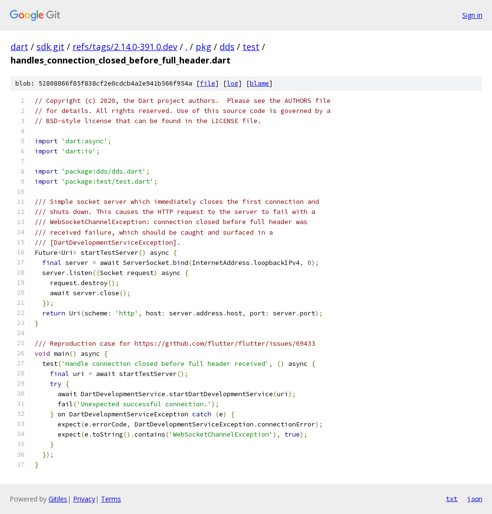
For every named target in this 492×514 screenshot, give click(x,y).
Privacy (84, 498)
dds (227, 46)
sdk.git (50, 46)
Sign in (472, 15)
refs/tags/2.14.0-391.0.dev (125, 46)
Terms (111, 498)
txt (451, 498)
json (474, 498)
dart (19, 46)
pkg (203, 46)
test (251, 46)
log (232, 83)
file (207, 83)
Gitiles (58, 498)
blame (259, 83)
